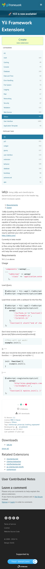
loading (28, 424)
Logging (22, 89)
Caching (22, 62)
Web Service (22, 112)
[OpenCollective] (22, 561)
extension (22, 159)
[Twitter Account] (9, 518)
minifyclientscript (14, 464)
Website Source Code (12, 531)
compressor (11, 469)
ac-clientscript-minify (15, 467)
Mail (22, 94)
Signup (5, 502)
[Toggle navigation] (41, 4)
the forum (39, 496)
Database (22, 71)
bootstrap (22, 173)
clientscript (13, 424)
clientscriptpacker (14, 461)
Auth (22, 58)
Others (22, 117)
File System (22, 85)
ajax (22, 182)
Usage (9, 207)
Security (22, 103)
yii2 (22, 141)
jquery (22, 150)
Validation (22, 108)
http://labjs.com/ (9, 235)
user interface (22, 155)
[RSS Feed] (17, 518)
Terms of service (10, 524)
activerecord (22, 178)
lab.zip (9, 444)
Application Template (22, 126)
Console (22, 67)
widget (22, 146)
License (7, 528)
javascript (20, 424)
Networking (22, 99)
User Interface (22, 121)
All (5, 53)
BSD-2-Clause (15, 420)
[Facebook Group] (13, 518)
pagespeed (35, 424)
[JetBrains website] (22, 566)
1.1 (14, 417)
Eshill (12, 543)
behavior (22, 164)
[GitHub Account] (5, 518)
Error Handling (22, 80)
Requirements (12, 205)
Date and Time (22, 76)
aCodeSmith (21, 427)
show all (5, 448)
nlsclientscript (12, 459)
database (22, 169)
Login (12, 502)
